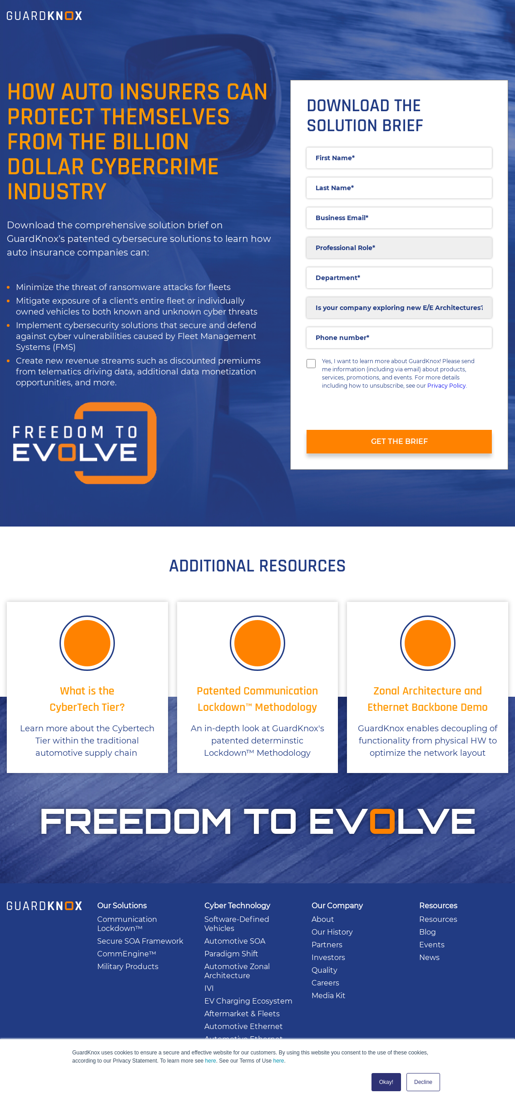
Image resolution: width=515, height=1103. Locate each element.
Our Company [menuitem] (337, 905)
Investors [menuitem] (328, 957)
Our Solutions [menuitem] (122, 905)
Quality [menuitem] (324, 970)
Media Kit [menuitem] (329, 995)
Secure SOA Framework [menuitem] (140, 941)
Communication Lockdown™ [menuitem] (127, 924)
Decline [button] (423, 1082)
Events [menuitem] (432, 945)
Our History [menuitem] (332, 932)
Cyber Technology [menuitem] (237, 905)
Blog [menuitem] (427, 932)
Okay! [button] (386, 1082)
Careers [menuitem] (325, 983)
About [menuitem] (323, 919)
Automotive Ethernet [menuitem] (243, 1026)
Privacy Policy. (447, 385)
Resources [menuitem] (438, 905)
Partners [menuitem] (327, 945)
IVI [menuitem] (209, 988)
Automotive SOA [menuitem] (234, 941)
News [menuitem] (429, 957)
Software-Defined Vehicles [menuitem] (236, 924)
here (210, 1061)
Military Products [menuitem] (127, 966)
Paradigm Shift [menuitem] (231, 954)
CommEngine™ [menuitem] (126, 954)
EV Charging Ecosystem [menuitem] (248, 1001)
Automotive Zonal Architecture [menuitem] (237, 971)
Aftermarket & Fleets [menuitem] (242, 1013)
